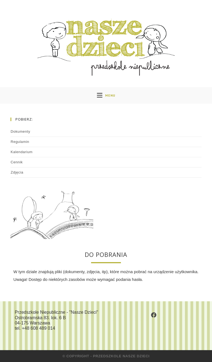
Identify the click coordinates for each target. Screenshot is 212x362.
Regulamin (19, 142)
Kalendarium (21, 152)
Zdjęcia (16, 172)
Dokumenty (20, 131)
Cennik (16, 162)
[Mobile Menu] (106, 95)
